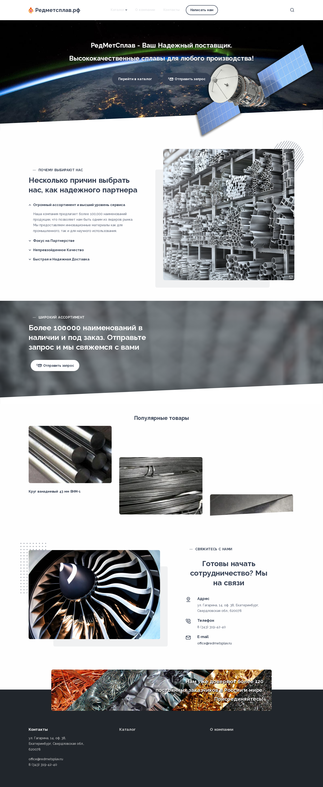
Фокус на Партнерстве (54, 241)
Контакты (171, 10)
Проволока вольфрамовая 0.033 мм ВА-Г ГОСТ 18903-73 (160, 494)
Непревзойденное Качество (58, 250)
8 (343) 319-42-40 (211, 627)
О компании (145, 10)
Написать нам (202, 10)
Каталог (117, 10)
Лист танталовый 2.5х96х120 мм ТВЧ (242, 491)
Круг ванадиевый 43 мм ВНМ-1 (55, 491)
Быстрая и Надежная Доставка (61, 259)
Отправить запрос (187, 79)
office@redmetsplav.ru (214, 643)
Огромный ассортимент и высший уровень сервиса (79, 205)
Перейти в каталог (135, 79)
